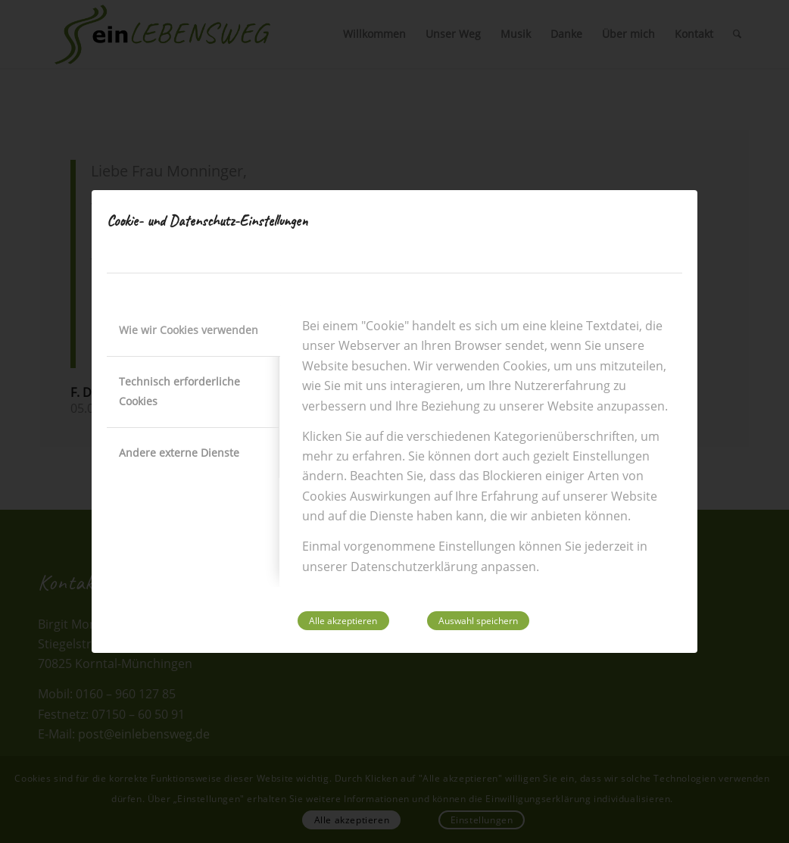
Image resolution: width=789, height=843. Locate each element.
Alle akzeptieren (343, 620)
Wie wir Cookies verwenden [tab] (188, 330)
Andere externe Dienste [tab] (179, 452)
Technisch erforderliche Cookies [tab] (179, 391)
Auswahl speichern (478, 620)
